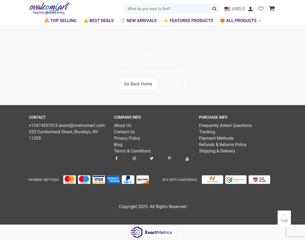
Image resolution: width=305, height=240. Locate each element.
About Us (122, 125)
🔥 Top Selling (60, 20)
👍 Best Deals (98, 20)
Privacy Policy (127, 138)
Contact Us (170, 83)
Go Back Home (138, 83)
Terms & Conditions (132, 151)
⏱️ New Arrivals (138, 20)
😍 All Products (238, 20)
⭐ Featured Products (188, 20)
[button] (234, 9)
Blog (118, 144)
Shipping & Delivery (217, 151)
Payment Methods (216, 138)
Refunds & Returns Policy (222, 144)
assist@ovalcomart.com (82, 125)
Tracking (207, 131)
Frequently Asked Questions (225, 125)
